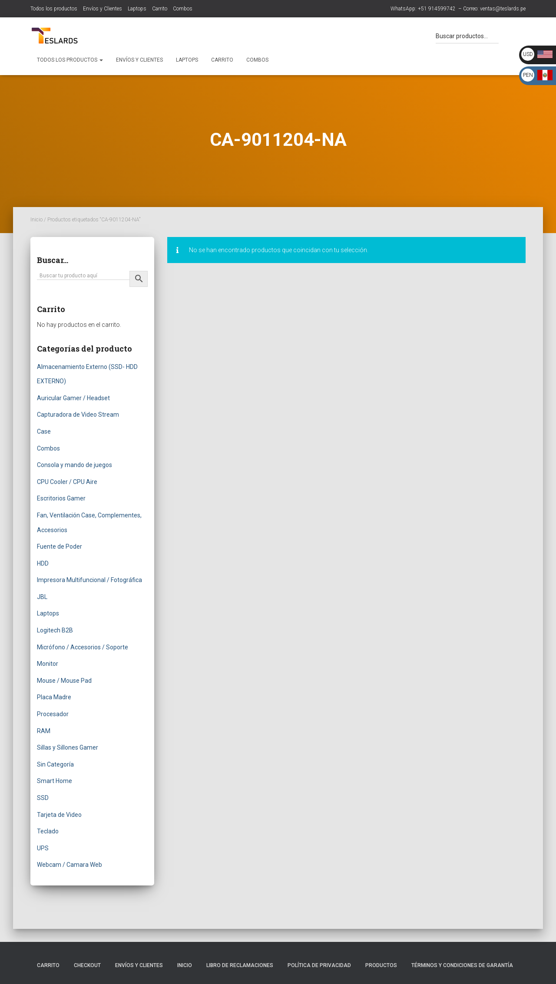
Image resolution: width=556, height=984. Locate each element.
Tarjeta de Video (59, 814)
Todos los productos (53, 9)
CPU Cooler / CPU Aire (67, 481)
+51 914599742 (437, 9)
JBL (42, 596)
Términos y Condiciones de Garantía (462, 965)
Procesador (53, 714)
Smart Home (54, 780)
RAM (43, 730)
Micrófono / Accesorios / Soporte (82, 647)
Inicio (36, 220)
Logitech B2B (55, 630)
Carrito (159, 9)
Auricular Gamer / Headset (73, 398)
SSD (43, 797)
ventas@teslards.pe (503, 9)
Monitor (47, 663)
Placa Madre (54, 697)
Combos (182, 9)
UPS (43, 848)
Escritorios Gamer (61, 498)
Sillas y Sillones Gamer (67, 747)
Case (44, 431)
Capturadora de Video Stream (78, 414)
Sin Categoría (55, 764)
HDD (43, 563)
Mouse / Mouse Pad (64, 680)
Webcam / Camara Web (69, 864)
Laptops (137, 9)
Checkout (87, 965)
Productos (381, 965)
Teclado (48, 831)
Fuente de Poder (59, 546)
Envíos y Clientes (102, 9)
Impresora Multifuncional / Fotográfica (89, 579)
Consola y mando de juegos (74, 464)
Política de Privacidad (319, 965)
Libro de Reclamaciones (239, 965)
